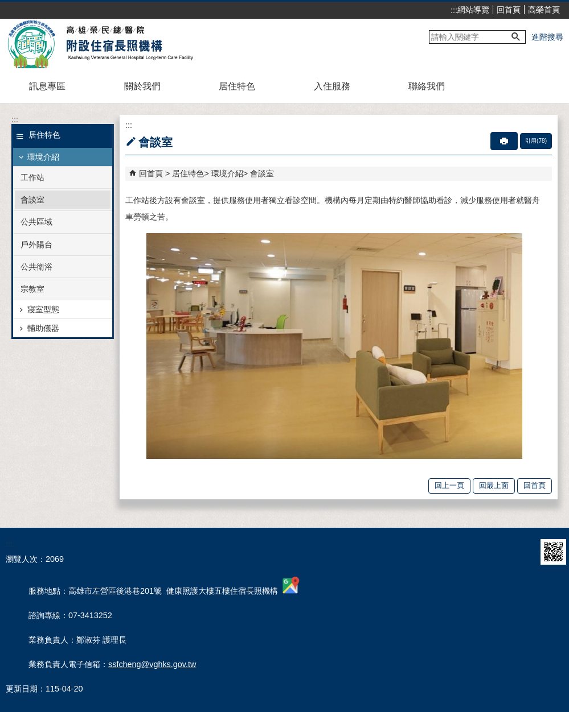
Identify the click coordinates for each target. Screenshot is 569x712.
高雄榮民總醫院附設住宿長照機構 (104, 44)
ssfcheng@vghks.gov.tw (152, 664)
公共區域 (36, 221)
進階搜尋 (547, 37)
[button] (516, 37)
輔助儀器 (43, 328)
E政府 (522, 552)
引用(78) (536, 141)
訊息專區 (47, 86)
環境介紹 (43, 157)
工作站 (32, 177)
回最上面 (494, 485)
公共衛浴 (36, 266)
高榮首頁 (544, 9)
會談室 (32, 199)
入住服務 (332, 86)
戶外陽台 (36, 244)
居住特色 (237, 86)
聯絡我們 (426, 86)
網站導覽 (473, 9)
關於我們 (142, 86)
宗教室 (32, 288)
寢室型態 (43, 309)
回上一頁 (449, 485)
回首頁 (509, 9)
